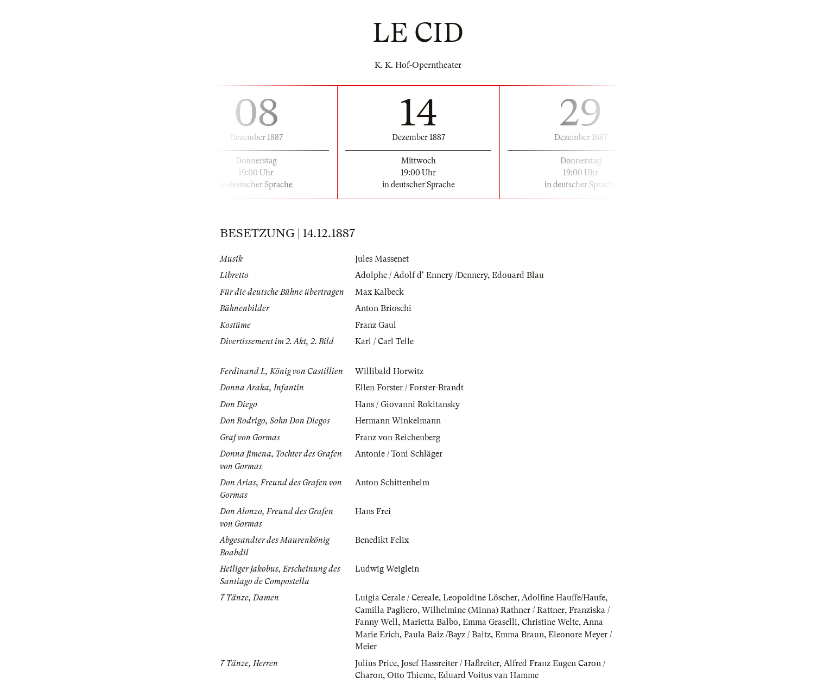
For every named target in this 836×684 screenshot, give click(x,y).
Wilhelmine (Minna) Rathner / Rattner (493, 610)
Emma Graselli (490, 622)
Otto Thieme (410, 675)
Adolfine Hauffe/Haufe (563, 598)
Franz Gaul (375, 325)
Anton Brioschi (383, 308)
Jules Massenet (382, 259)
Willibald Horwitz (389, 371)
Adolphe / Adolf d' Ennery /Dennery (421, 275)
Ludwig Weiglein (387, 569)
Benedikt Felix (382, 540)
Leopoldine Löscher (480, 598)
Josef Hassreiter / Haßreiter (450, 663)
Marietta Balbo (430, 622)
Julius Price (376, 663)
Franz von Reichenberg (397, 437)
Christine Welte (550, 622)
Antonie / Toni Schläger (398, 454)
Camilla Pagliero (386, 610)
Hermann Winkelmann (398, 421)
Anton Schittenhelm (392, 482)
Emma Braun (519, 634)
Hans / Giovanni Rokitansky (407, 404)
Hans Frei (373, 511)
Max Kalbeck (379, 292)
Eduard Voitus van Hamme (488, 675)
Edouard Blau (518, 275)
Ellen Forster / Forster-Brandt (409, 387)
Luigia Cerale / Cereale (397, 598)
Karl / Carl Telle (384, 341)
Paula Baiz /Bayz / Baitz (447, 634)
